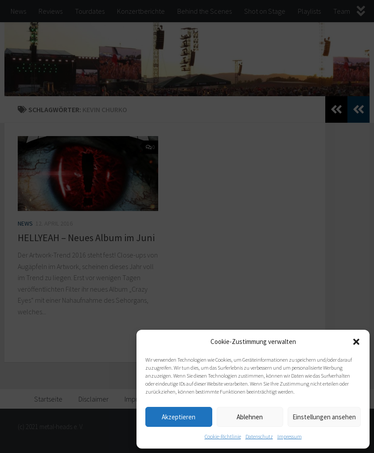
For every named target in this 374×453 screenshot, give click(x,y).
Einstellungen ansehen (324, 417)
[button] (356, 341)
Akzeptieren (178, 417)
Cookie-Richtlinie (223, 436)
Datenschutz (259, 436)
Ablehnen (250, 417)
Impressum (289, 436)
